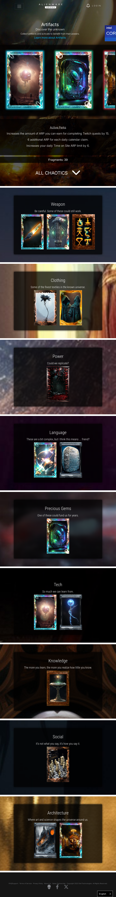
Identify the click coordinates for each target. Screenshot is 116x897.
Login (96, 5)
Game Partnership (58, 883)
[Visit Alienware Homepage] (49, 887)
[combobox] (105, 894)
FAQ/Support (13, 883)
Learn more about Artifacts (50, 37)
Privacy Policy (38, 883)
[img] (82, 6)
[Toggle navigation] (19, 6)
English (102, 894)
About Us (47, 883)
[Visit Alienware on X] (66, 887)
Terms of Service (25, 883)
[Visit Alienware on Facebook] (57, 887)
